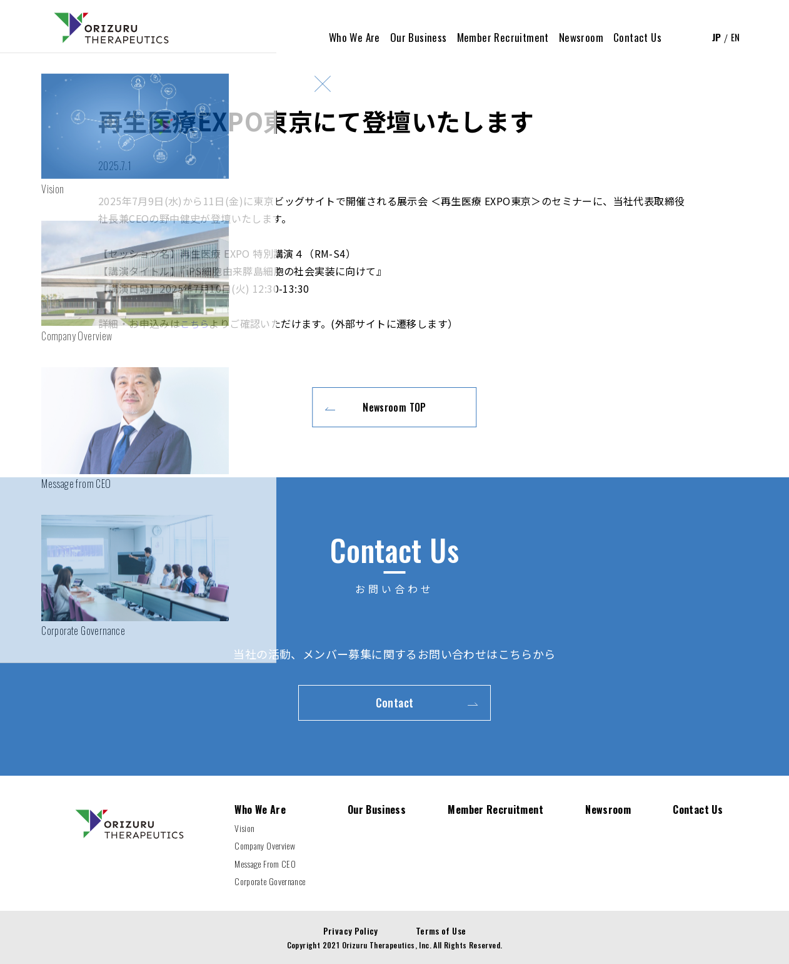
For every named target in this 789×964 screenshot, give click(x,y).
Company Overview (264, 845)
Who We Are (260, 809)
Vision (244, 828)
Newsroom (608, 809)
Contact (395, 702)
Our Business (377, 809)
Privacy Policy (350, 930)
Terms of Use (441, 930)
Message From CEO (265, 863)
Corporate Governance (270, 881)
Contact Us (698, 809)
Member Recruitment (495, 809)
